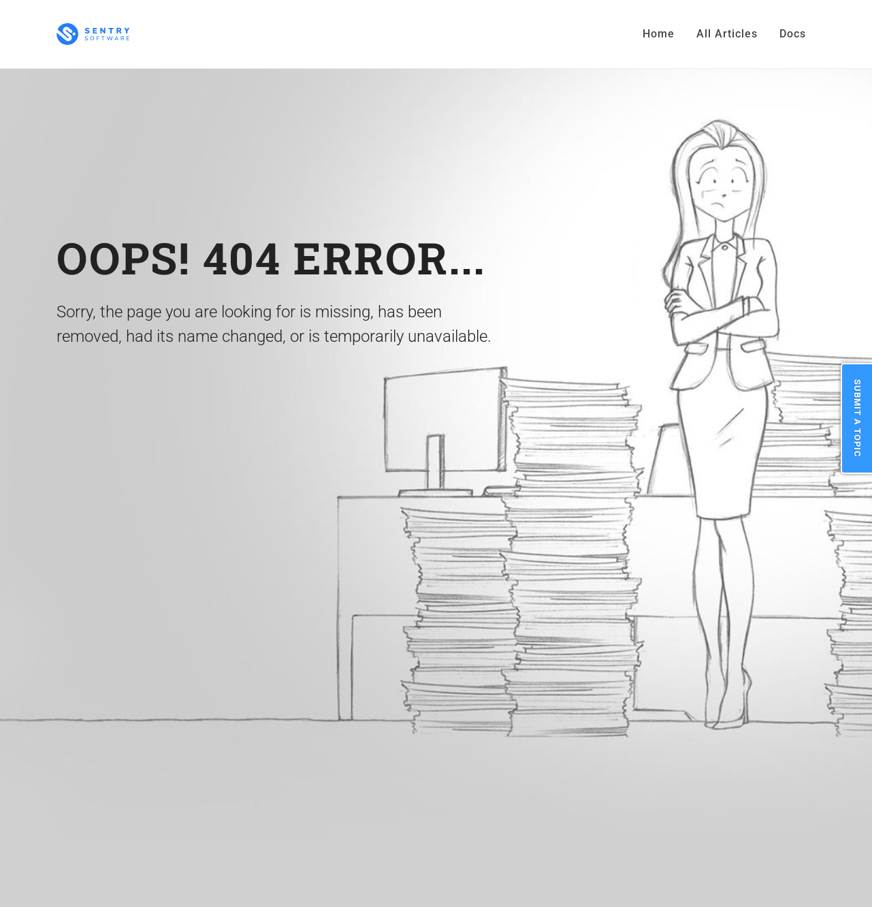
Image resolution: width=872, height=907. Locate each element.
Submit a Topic (857, 418)
